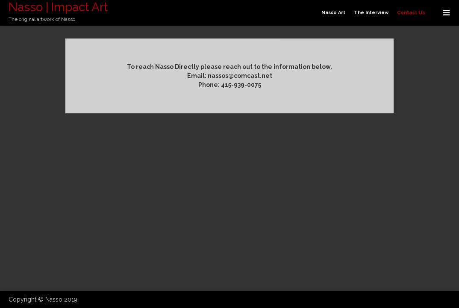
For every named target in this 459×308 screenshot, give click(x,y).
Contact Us (411, 12)
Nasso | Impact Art (58, 7)
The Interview (371, 12)
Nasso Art (333, 12)
